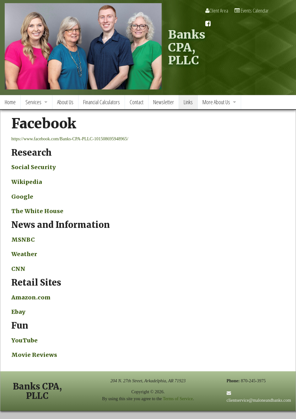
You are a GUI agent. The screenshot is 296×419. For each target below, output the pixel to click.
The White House (37, 211)
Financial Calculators (101, 102)
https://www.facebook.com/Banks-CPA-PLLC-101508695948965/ (69, 139)
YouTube (24, 340)
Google (22, 196)
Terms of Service (178, 398)
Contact (136, 102)
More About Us (216, 102)
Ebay (18, 311)
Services (33, 102)
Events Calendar (251, 10)
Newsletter (163, 102)
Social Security (33, 167)
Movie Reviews (34, 354)
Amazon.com (31, 297)
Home (10, 102)
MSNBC (23, 239)
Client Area (216, 10)
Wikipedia (26, 181)
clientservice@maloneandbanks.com (259, 400)
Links (188, 102)
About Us (65, 102)
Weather (24, 254)
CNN (18, 268)
